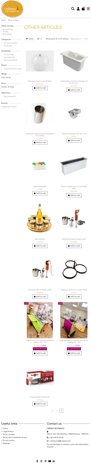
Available (9, 57)
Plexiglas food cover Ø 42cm (40, 81)
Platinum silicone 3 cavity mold (74, 290)
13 (86, 39)
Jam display (40, 239)
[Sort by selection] (76, 39)
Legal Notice (8, 431)
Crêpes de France (12, 69)
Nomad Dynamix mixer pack (74, 239)
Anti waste (7, 34)
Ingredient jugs (39, 186)
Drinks (5, 32)
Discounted (9, 96)
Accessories (8, 29)
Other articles (7, 26)
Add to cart (40, 88)
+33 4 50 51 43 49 (56, 437)
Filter (30, 39)
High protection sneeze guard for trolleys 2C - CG (40, 341)
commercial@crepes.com (60, 441)
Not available (10, 60)
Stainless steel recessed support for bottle (40, 135)
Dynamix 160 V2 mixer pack (40, 290)
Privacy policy (8, 440)
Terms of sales (9, 434)
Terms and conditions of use (15, 437)
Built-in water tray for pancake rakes (74, 187)
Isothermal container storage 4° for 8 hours (73, 82)
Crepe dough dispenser (40, 397)
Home (5, 428)
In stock (9, 54)
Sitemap (6, 443)
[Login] (78, 8)
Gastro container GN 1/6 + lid (74, 134)
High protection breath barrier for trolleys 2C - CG (73, 341)
